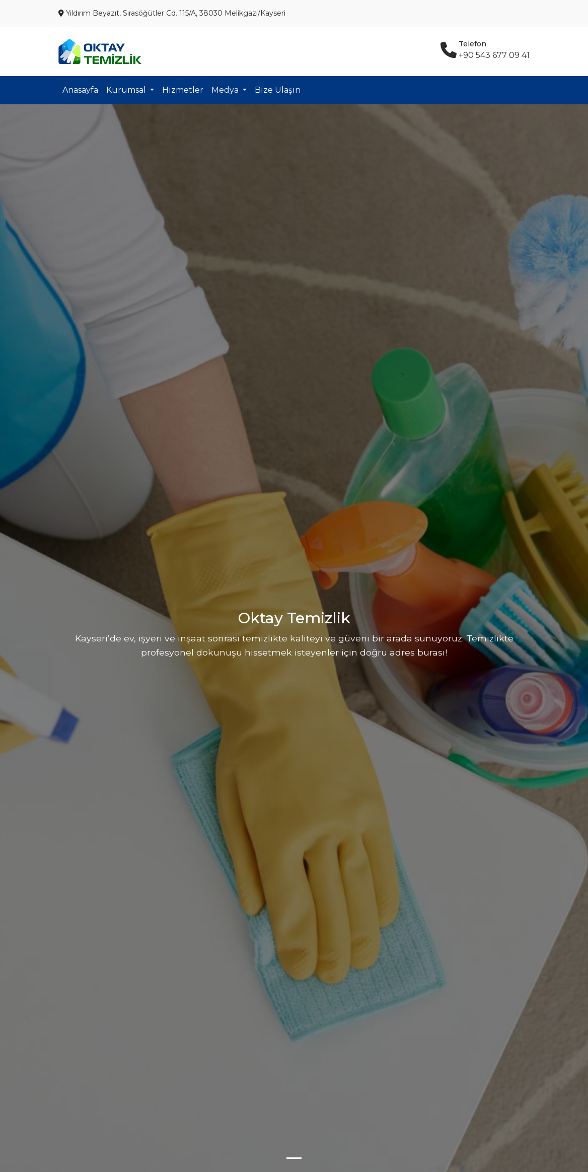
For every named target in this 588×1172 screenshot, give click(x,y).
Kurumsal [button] (127, 90)
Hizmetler (182, 90)
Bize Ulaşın (278, 90)
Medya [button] (226, 90)
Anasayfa (80, 90)
